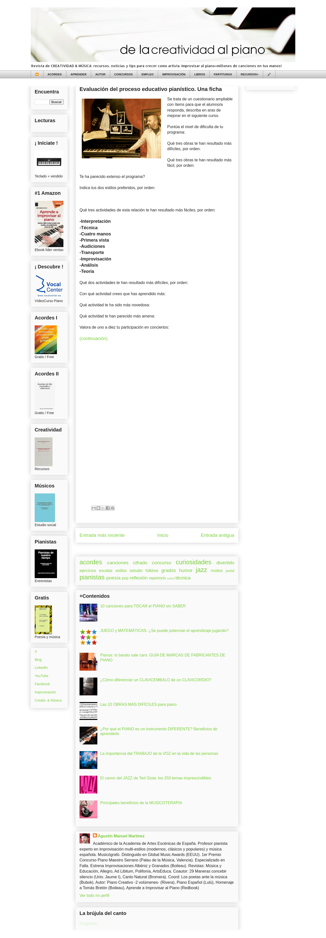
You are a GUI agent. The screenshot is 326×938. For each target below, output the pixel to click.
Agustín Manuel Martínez (121, 836)
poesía (113, 577)
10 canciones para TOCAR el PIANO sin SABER (143, 606)
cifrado (140, 562)
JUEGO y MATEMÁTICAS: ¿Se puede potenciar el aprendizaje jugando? (164, 630)
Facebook (42, 684)
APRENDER (79, 74)
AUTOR (100, 74)
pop (125, 578)
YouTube (41, 676)
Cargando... (90, 923)
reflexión (139, 577)
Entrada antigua (217, 535)
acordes (91, 562)
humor (185, 570)
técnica (182, 577)
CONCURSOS (123, 74)
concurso (161, 562)
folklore (151, 570)
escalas (105, 570)
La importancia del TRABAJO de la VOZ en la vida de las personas (159, 753)
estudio (136, 570)
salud (171, 578)
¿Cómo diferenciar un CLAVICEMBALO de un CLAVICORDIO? (155, 680)
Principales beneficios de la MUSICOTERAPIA (141, 803)
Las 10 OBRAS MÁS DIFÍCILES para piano (138, 704)
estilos (121, 570)
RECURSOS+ (250, 74)
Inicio (162, 535)
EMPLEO (147, 74)
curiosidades (194, 562)
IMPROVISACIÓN (173, 74)
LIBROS (199, 74)
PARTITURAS (223, 74)
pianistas (92, 577)
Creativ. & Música (48, 700)
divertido (225, 562)
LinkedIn (41, 668)
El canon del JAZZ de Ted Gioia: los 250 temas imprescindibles (155, 778)
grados (168, 570)
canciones (117, 562)
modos (217, 570)
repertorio (157, 578)
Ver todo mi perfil (94, 895)
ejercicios (88, 570)
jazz (201, 569)
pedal (230, 571)
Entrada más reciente (102, 535)
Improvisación (45, 692)
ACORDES (55, 74)
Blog (38, 660)
